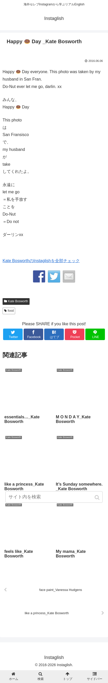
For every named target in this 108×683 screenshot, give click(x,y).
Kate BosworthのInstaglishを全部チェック (41, 261)
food (11, 310)
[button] (98, 497)
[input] (54, 497)
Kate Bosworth (18, 301)
